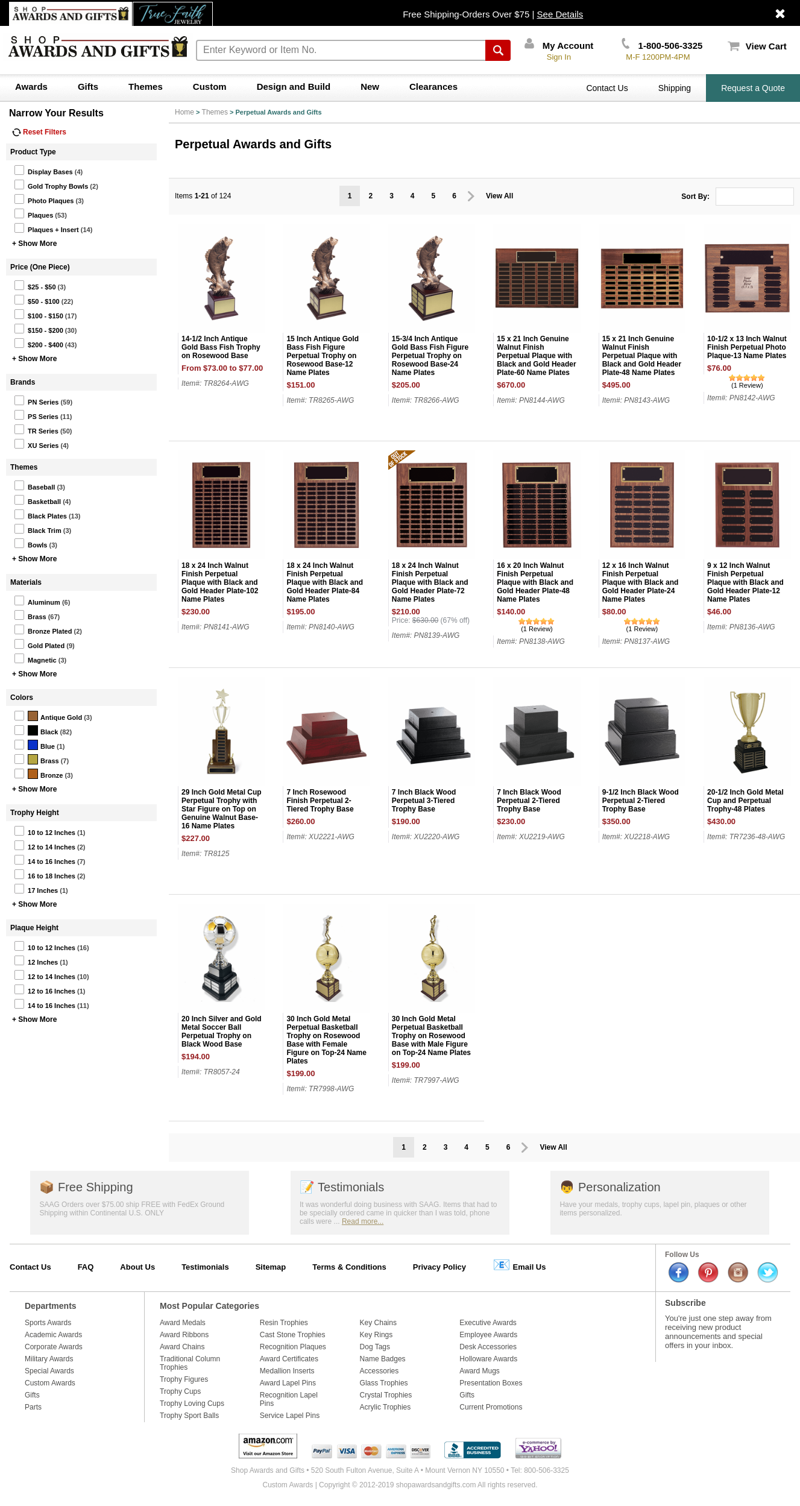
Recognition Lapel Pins (289, 1399)
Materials (26, 582)
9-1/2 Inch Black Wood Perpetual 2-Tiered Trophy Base (640, 800)
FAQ (86, 1266)
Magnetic (35, 658)
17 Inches (36, 888)
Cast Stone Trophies (293, 1335)
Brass (30, 615)
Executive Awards (488, 1323)
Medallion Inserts (287, 1371)
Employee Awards (488, 1335)
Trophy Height (34, 812)
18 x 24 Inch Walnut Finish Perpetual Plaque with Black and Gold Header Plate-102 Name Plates (219, 582)
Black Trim (37, 528)
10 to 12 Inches (44, 830)
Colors (21, 697)
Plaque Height (34, 928)
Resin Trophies (284, 1323)
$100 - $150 (38, 314)
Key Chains (378, 1323)
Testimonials (342, 1187)
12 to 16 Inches (44, 989)
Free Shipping (86, 1187)
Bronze (38, 773)
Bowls (30, 543)
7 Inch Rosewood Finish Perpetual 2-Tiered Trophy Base (319, 800)
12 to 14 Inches (44, 845)
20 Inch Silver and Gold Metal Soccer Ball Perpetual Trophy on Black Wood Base (221, 1031)
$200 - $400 (38, 343)
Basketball (37, 499)
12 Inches (36, 960)
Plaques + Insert (46, 227)
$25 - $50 (34, 285)
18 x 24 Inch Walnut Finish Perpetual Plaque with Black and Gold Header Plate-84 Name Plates (324, 582)
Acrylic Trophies (385, 1407)
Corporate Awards (54, 1347)
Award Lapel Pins (288, 1383)
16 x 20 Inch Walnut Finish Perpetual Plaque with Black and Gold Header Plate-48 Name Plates (535, 582)
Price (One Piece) (40, 267)
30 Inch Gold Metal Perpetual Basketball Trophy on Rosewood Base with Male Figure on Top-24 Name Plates (431, 1036)
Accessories (379, 1371)
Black (36, 730)
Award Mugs (479, 1371)
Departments (51, 1306)
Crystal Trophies (386, 1395)
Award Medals (183, 1323)
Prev (471, 196)
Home (184, 112)
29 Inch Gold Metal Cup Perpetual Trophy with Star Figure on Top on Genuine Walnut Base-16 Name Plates (221, 809)
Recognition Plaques (293, 1347)
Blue (34, 744)
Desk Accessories (488, 1347)
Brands (22, 382)
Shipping (674, 88)
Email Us (519, 1264)
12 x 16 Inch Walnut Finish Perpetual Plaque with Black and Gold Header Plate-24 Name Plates (640, 582)
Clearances (433, 86)
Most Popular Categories (209, 1306)
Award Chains (182, 1347)
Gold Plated (39, 643)
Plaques (33, 213)
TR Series (36, 429)
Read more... (362, 1221)
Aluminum (37, 600)
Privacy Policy (439, 1266)
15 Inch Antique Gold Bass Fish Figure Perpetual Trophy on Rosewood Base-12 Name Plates (322, 356)
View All (499, 196)
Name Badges (383, 1359)
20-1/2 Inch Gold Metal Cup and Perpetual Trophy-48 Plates (745, 800)
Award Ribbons (184, 1335)
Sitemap (271, 1266)
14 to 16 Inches (44, 859)
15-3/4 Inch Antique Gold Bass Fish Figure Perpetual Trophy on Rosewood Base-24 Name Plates (430, 356)
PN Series (36, 400)
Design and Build (294, 86)
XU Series (36, 443)
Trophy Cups (180, 1391)
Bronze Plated (43, 629)
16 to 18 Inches (44, 874)
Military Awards (49, 1359)
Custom (210, 86)
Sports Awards (48, 1323)
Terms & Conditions (349, 1266)
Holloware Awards (488, 1359)
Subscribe (685, 1303)
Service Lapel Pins (290, 1415)
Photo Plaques (44, 199)
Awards (31, 86)
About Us (137, 1266)
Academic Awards (53, 1335)
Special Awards (49, 1371)
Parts (33, 1407)
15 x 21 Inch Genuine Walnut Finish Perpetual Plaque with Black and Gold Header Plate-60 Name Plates (536, 356)
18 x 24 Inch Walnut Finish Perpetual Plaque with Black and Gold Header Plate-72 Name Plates (430, 582)
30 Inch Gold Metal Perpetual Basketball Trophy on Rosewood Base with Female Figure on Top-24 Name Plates (326, 1040)
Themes (145, 86)
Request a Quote (753, 88)
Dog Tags (375, 1347)
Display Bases (43, 170)
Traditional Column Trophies (190, 1363)
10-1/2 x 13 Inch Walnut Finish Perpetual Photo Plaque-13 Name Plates (747, 347)
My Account (559, 45)
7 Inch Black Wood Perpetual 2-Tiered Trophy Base (529, 800)
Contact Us (607, 88)
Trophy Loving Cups (192, 1403)
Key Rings (376, 1335)
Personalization (609, 1187)
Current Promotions (490, 1407)
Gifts (88, 86)
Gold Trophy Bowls (51, 184)
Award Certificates (289, 1359)
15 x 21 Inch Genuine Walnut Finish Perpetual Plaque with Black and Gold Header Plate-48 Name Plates (641, 356)
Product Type (33, 152)
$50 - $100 (37, 299)
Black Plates (40, 514)
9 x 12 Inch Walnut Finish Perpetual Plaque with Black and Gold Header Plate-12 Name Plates (745, 582)
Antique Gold (48, 715)
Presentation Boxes (490, 1383)
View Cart (757, 46)
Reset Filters (39, 132)
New (370, 86)
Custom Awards (50, 1383)
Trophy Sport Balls (189, 1415)
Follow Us (682, 1254)
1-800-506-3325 (662, 45)
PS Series (36, 414)
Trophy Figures (184, 1379)
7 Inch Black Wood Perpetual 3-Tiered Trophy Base (424, 800)
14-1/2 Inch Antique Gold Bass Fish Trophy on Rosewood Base (220, 347)
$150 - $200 (38, 328)
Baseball (34, 485)
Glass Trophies (384, 1383)
